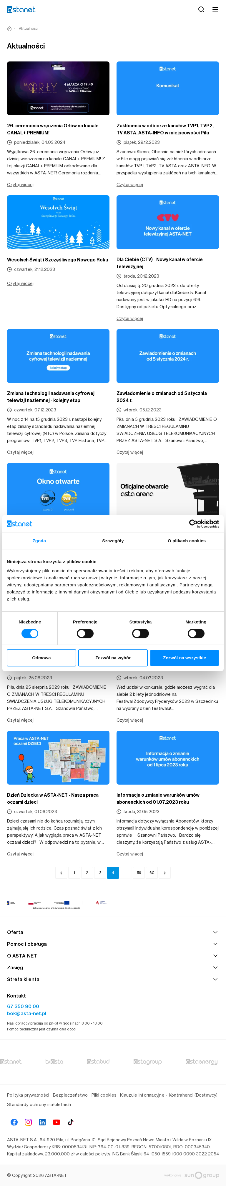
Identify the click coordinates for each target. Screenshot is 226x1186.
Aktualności (29, 28)
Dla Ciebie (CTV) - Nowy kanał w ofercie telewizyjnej (160, 263)
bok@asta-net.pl (26, 1013)
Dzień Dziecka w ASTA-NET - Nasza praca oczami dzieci (53, 798)
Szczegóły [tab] (113, 540)
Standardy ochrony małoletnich (39, 1104)
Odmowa (41, 657)
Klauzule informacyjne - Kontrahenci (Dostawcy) (168, 1094)
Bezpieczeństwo (70, 1094)
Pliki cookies (104, 1094)
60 (151, 872)
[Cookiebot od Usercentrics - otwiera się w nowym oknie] (193, 523)
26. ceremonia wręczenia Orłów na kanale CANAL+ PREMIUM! (53, 129)
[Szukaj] (201, 9)
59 (139, 872)
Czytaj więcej (20, 184)
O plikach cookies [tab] (187, 540)
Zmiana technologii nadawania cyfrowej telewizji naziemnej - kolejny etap (50, 397)
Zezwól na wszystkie (184, 657)
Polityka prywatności (28, 1094)
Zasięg (113, 967)
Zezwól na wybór (113, 657)
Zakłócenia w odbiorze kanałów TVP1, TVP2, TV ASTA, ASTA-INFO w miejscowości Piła (165, 129)
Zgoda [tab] (39, 540)
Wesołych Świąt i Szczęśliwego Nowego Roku (57, 260)
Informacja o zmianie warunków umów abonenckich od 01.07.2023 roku (158, 798)
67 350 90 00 (23, 1006)
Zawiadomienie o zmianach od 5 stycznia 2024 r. (162, 397)
